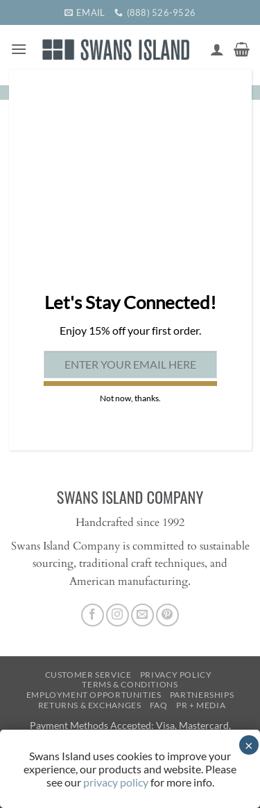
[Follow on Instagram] (117, 615)
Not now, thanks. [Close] (130, 398)
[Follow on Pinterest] (167, 615)
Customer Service (88, 674)
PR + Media (200, 705)
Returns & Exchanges (89, 705)
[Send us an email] (142, 615)
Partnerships (202, 695)
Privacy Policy (176, 674)
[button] (18, 49)
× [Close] (249, 745)
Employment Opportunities (94, 695)
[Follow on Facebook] (92, 615)
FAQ (159, 705)
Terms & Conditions (129, 684)
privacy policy (115, 782)
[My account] (217, 49)
